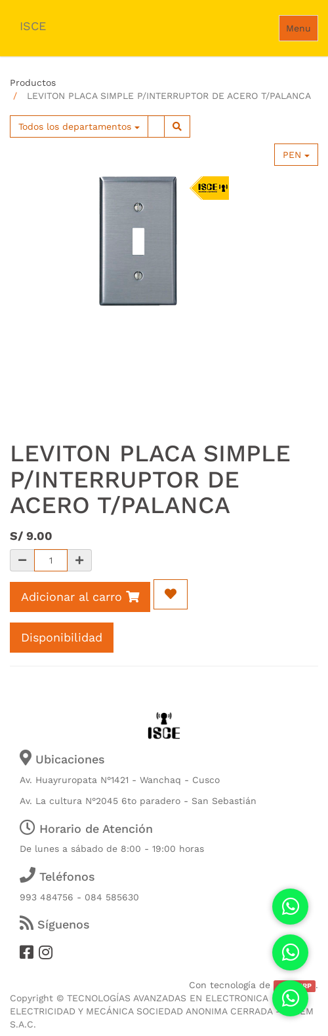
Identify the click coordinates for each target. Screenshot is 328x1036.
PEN (296, 154)
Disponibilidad (61, 637)
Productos (33, 82)
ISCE (33, 26)
